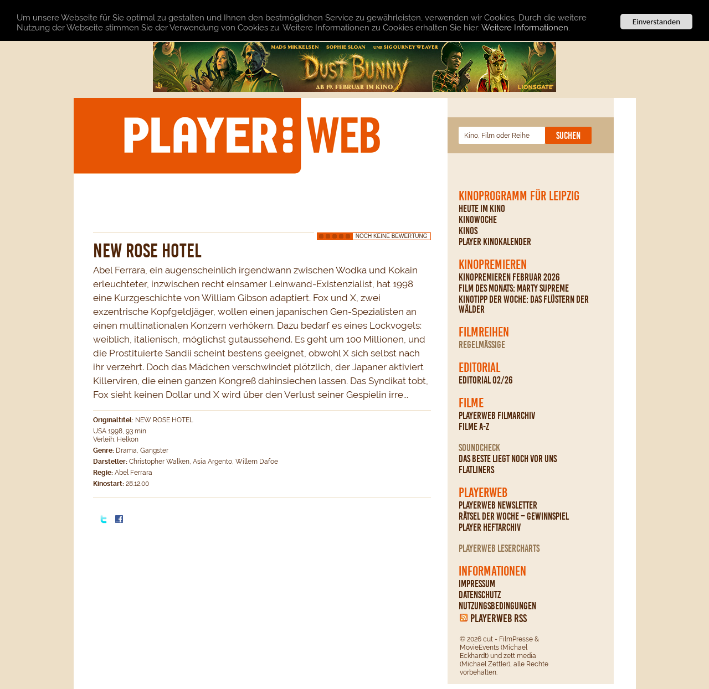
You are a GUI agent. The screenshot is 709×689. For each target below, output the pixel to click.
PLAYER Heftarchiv (490, 527)
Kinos (468, 231)
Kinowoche (478, 220)
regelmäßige (482, 345)
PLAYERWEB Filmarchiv (497, 416)
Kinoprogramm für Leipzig (519, 196)
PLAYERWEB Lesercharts (499, 548)
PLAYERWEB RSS (498, 618)
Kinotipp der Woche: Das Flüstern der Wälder (524, 304)
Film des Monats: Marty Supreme (514, 288)
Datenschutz (480, 595)
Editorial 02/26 (486, 380)
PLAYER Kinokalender (495, 242)
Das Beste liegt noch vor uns (508, 459)
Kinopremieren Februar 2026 (509, 277)
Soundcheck (479, 448)
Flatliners (476, 470)
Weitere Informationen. (525, 28)
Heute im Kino (482, 209)
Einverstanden (656, 22)
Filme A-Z (474, 427)
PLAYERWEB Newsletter (498, 505)
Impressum (477, 584)
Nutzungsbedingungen (497, 606)
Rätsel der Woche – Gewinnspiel (514, 516)
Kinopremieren (493, 264)
